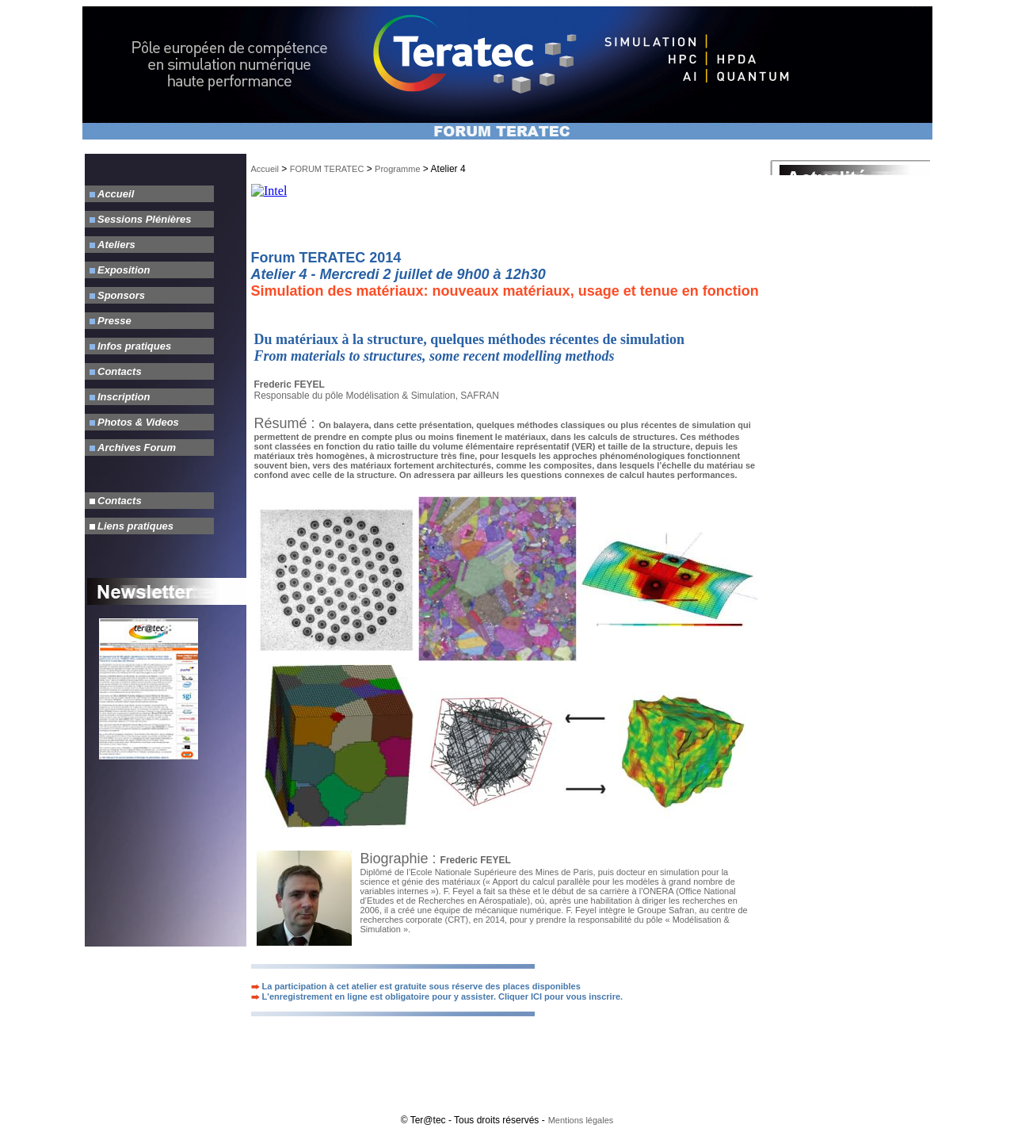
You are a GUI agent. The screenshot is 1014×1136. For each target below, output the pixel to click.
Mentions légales (581, 1120)
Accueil (265, 169)
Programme (397, 169)
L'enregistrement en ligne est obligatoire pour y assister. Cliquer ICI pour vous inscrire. (437, 996)
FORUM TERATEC (327, 169)
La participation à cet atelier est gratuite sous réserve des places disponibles (416, 986)
